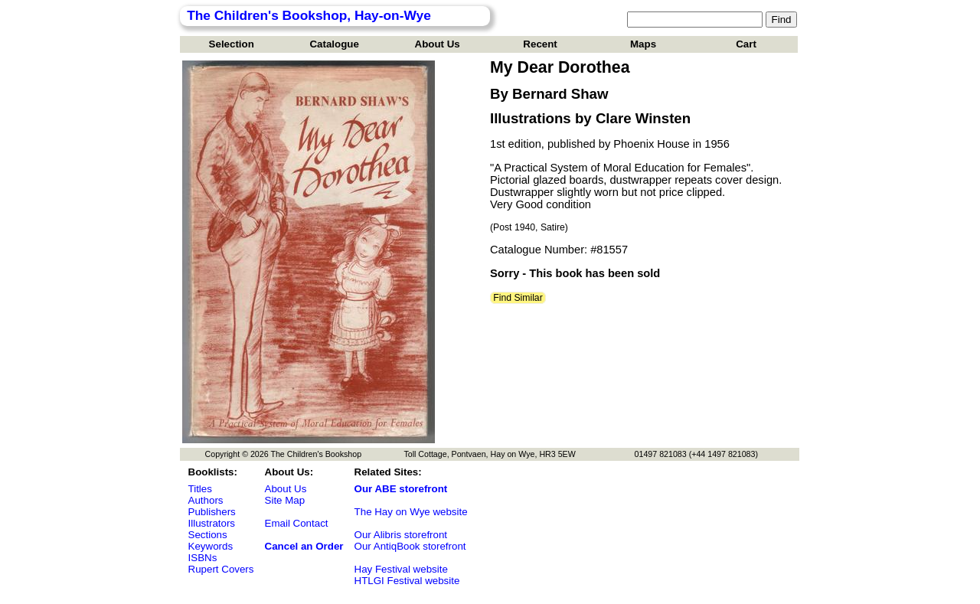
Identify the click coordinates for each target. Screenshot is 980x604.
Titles (200, 489)
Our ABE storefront (401, 489)
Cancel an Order (304, 546)
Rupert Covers (221, 569)
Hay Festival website (401, 569)
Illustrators (211, 523)
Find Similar (518, 297)
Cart (746, 44)
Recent (540, 44)
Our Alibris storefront (400, 534)
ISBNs (202, 557)
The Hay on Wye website (411, 511)
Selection (231, 44)
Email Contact (296, 523)
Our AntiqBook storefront (410, 546)
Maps (643, 44)
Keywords (211, 546)
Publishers (212, 511)
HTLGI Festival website (407, 580)
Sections (207, 534)
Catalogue (333, 44)
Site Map (285, 500)
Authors (206, 500)
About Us (437, 44)
